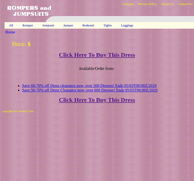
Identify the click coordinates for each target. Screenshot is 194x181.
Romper (28, 25)
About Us (167, 4)
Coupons (128, 4)
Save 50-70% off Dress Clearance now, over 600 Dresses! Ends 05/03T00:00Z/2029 (89, 90)
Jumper (68, 25)
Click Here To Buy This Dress (97, 55)
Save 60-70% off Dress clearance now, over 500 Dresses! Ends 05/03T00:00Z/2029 (89, 85)
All (11, 25)
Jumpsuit (48, 25)
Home (10, 32)
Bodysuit (88, 25)
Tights (108, 25)
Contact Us (185, 4)
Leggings (127, 25)
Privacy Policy (147, 4)
